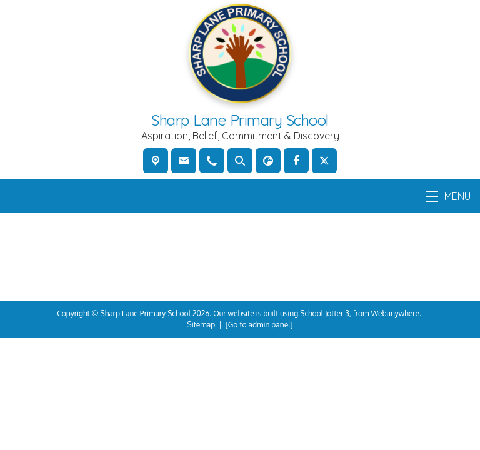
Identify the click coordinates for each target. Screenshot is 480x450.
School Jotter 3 (324, 313)
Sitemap (202, 324)
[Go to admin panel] (259, 324)
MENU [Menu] (448, 196)
